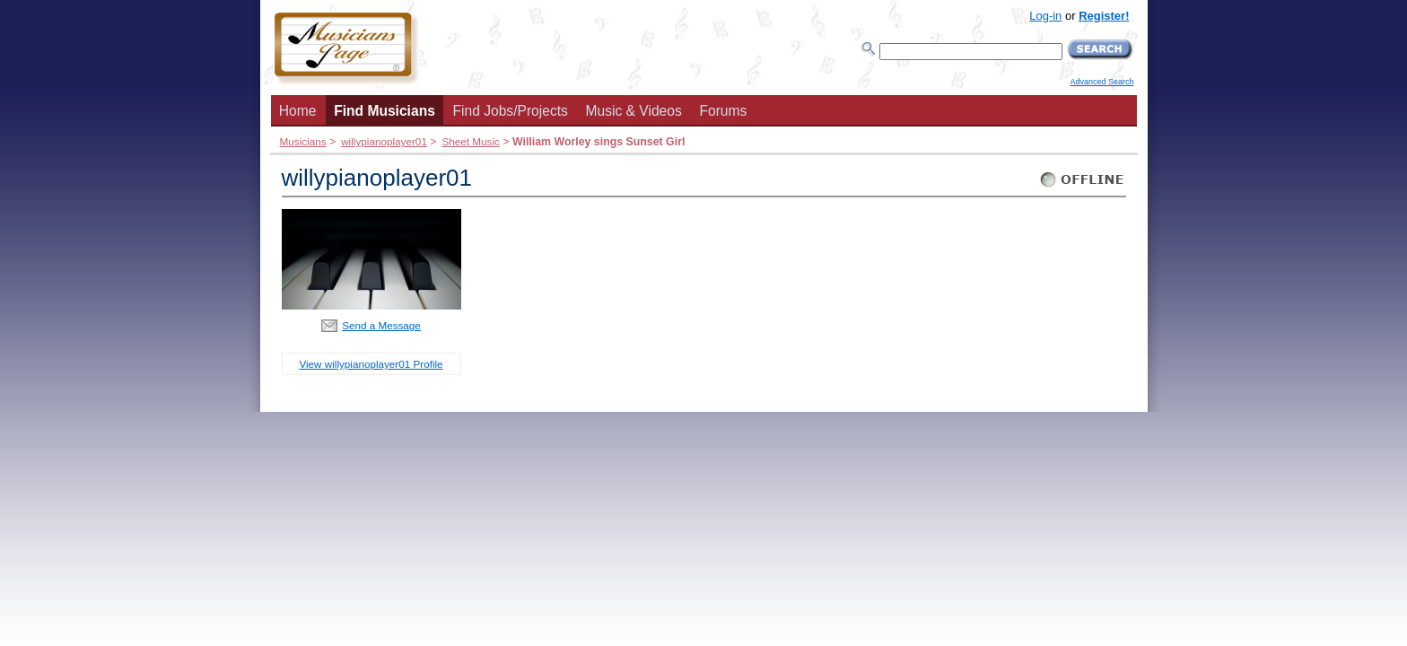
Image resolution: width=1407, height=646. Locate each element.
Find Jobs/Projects (510, 110)
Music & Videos (634, 110)
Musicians (303, 141)
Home (298, 110)
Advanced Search (1101, 81)
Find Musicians (384, 110)
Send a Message (381, 325)
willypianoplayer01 (384, 141)
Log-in (1045, 15)
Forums (723, 110)
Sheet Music (470, 141)
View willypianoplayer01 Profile (370, 364)
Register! (1104, 15)
